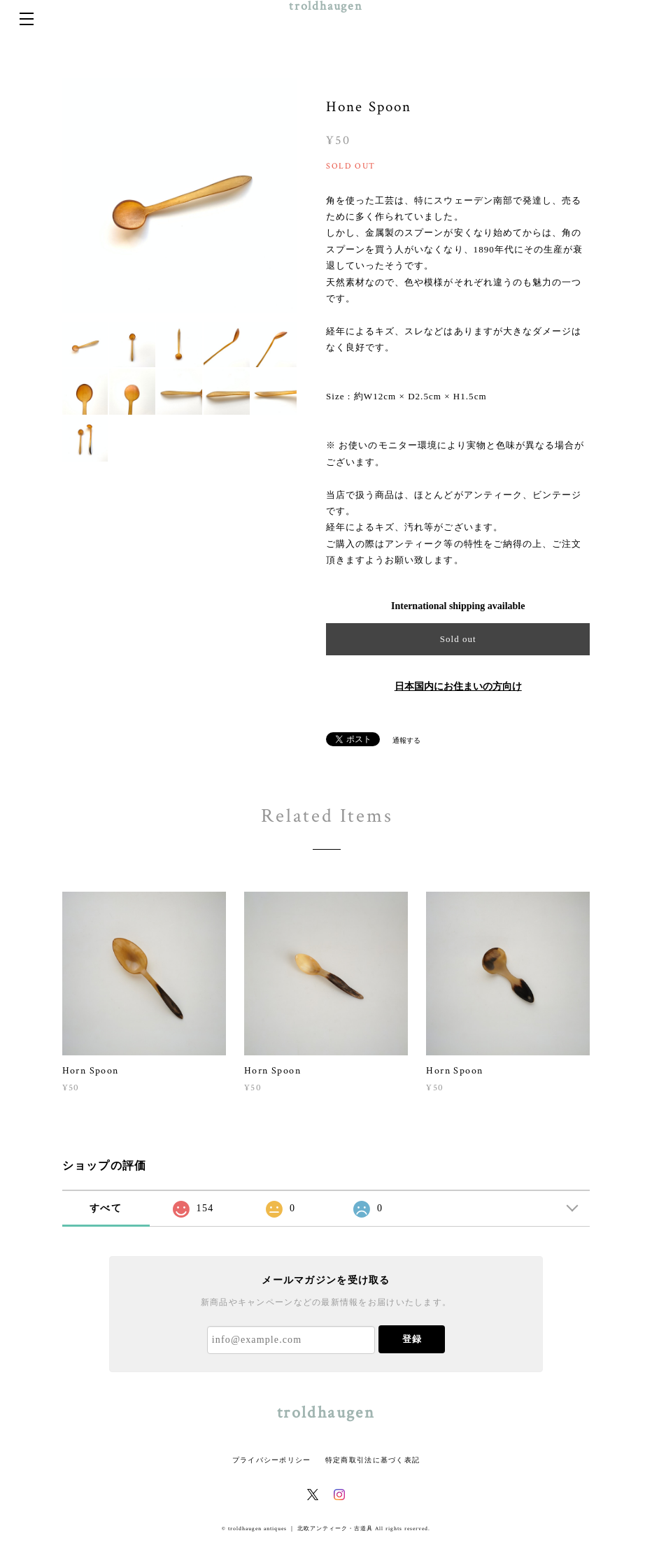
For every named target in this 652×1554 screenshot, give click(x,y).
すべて (106, 1208)
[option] (179, 195)
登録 (412, 1339)
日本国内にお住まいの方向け (458, 686)
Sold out (458, 639)
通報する (406, 740)
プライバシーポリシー (271, 1460)
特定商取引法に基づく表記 (372, 1460)
